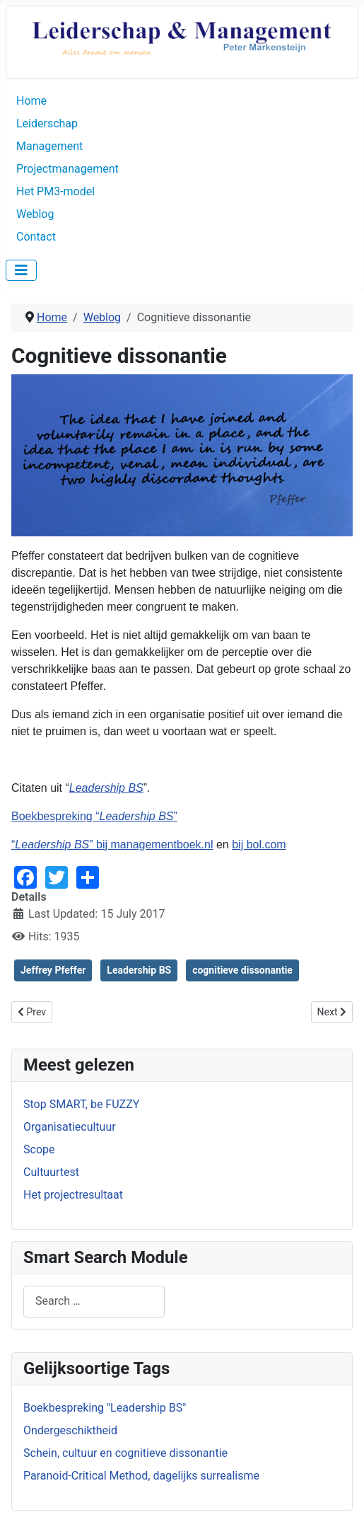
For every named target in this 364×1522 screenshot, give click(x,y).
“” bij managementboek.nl (112, 844)
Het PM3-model (55, 191)
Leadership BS (106, 788)
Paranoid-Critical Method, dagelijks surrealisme (141, 1475)
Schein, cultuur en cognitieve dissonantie (125, 1453)
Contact (36, 236)
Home (31, 101)
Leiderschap (47, 123)
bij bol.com (259, 844)
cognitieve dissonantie (242, 970)
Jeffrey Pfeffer (53, 970)
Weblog (35, 214)
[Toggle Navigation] (21, 270)
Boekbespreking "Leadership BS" (104, 1407)
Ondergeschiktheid (70, 1430)
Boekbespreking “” (94, 816)
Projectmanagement (67, 168)
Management (49, 146)
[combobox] (94, 1302)
